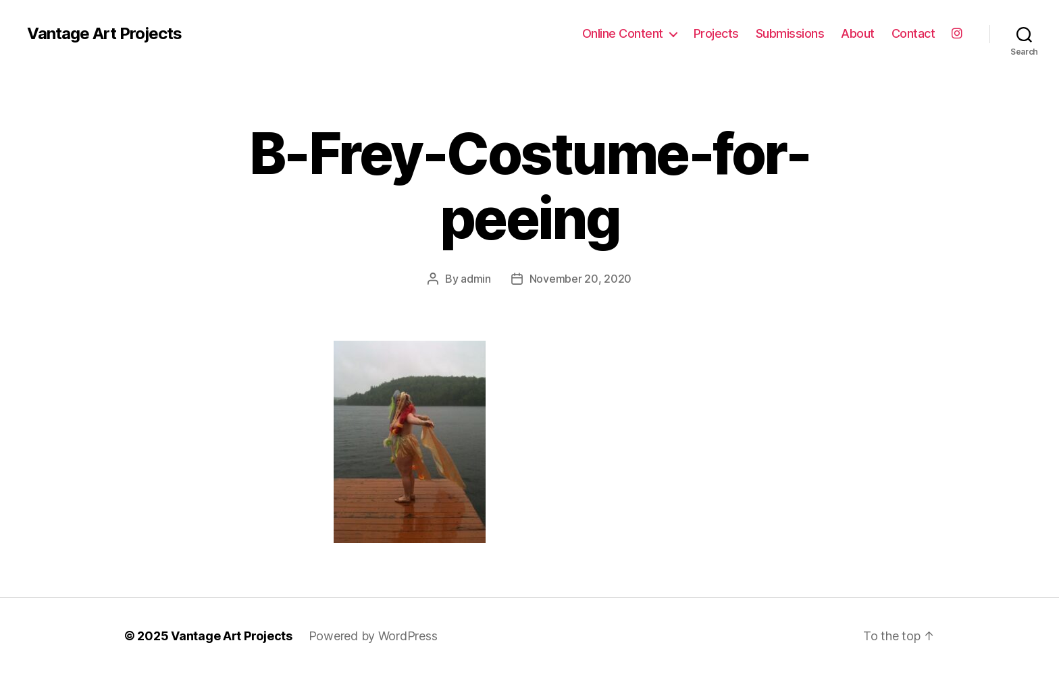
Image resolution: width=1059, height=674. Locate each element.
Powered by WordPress (373, 636)
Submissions (790, 33)
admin (476, 278)
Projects (716, 33)
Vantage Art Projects (104, 34)
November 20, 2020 (580, 278)
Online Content (622, 33)
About (858, 33)
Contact (913, 33)
